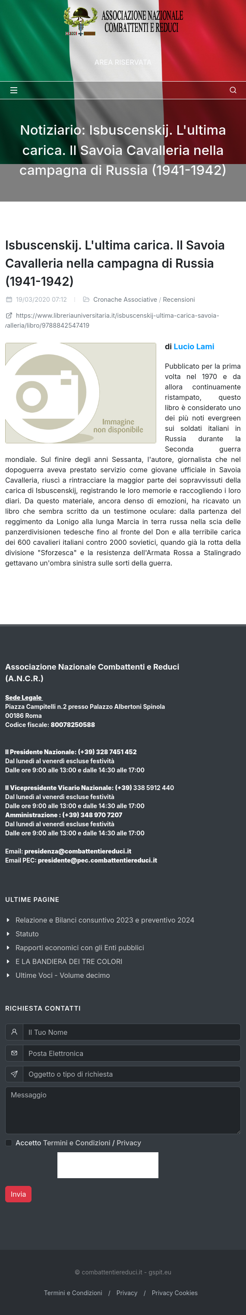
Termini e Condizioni (76, 1142)
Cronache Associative (125, 299)
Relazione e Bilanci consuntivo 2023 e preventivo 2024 (105, 920)
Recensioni (179, 299)
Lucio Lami (194, 346)
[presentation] (107, 1165)
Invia (18, 1194)
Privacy (129, 1142)
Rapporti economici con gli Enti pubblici (80, 947)
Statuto (27, 933)
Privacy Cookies (175, 1292)
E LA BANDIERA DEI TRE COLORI (69, 961)
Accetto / (78, 1142)
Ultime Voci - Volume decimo (63, 975)
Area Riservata (123, 62)
